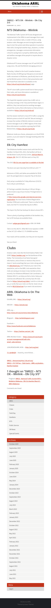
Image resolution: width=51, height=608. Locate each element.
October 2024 (13, 473)
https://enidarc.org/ (19, 255)
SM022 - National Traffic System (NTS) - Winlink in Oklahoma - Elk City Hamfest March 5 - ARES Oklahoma (25, 381)
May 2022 (12, 534)
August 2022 (13, 529)
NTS (10, 421)
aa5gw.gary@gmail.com (21, 223)
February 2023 (14, 513)
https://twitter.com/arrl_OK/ (24, 331)
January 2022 (13, 546)
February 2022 (14, 542)
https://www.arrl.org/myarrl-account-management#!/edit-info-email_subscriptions (25, 339)
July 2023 (12, 505)
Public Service (14, 425)
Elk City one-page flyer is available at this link (28, 163)
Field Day (12, 413)
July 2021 (12, 570)
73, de (11, 353)
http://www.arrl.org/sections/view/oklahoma (22, 313)
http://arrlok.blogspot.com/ (24, 318)
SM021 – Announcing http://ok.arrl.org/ (20, 361)
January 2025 (13, 468)
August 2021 (13, 566)
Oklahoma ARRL (25, 3)
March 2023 (13, 509)
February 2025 (14, 464)
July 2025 (12, 456)
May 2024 (12, 481)
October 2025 (13, 444)
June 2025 (12, 460)
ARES (11, 401)
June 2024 (12, 477)
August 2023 (13, 501)
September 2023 (15, 497)
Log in (11, 589)
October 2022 (13, 525)
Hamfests (12, 417)
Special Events (14, 433)
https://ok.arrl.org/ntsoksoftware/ (19, 84)
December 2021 (14, 550)
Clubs (11, 409)
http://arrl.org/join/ (32, 347)
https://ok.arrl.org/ (24, 299)
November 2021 (14, 554)
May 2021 (12, 578)
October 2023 (13, 493)
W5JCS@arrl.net (18, 286)
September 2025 (15, 448)
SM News (12, 429)
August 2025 (13, 452)
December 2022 (14, 521)
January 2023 (13, 517)
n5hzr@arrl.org (14, 266)
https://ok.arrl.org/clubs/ (21, 281)
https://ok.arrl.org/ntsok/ (26, 129)
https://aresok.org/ (21, 305)
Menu (9, 11)
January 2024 (13, 485)
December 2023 (14, 489)
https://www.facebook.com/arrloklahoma (21, 326)
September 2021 (15, 562)
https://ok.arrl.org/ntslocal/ (24, 110)
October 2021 (13, 558)
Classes (11, 405)
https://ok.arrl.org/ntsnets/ (16, 95)
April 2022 (12, 538)
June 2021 (12, 574)
